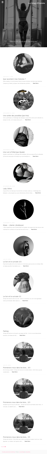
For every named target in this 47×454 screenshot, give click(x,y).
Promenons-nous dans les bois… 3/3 (16, 368)
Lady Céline (7, 189)
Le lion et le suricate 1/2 (12, 296)
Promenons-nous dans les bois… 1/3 (16, 437)
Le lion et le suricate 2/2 (12, 262)
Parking (5, 331)
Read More (36, 83)
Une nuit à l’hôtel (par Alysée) (14, 152)
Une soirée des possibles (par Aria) (16, 116)
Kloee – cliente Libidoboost (13, 225)
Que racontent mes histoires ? (14, 79)
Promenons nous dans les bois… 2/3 (16, 402)
